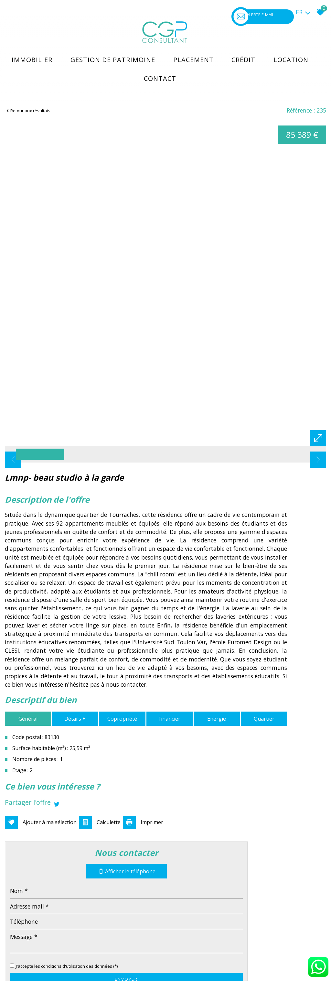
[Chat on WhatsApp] (318, 977)
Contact (164, 66)
